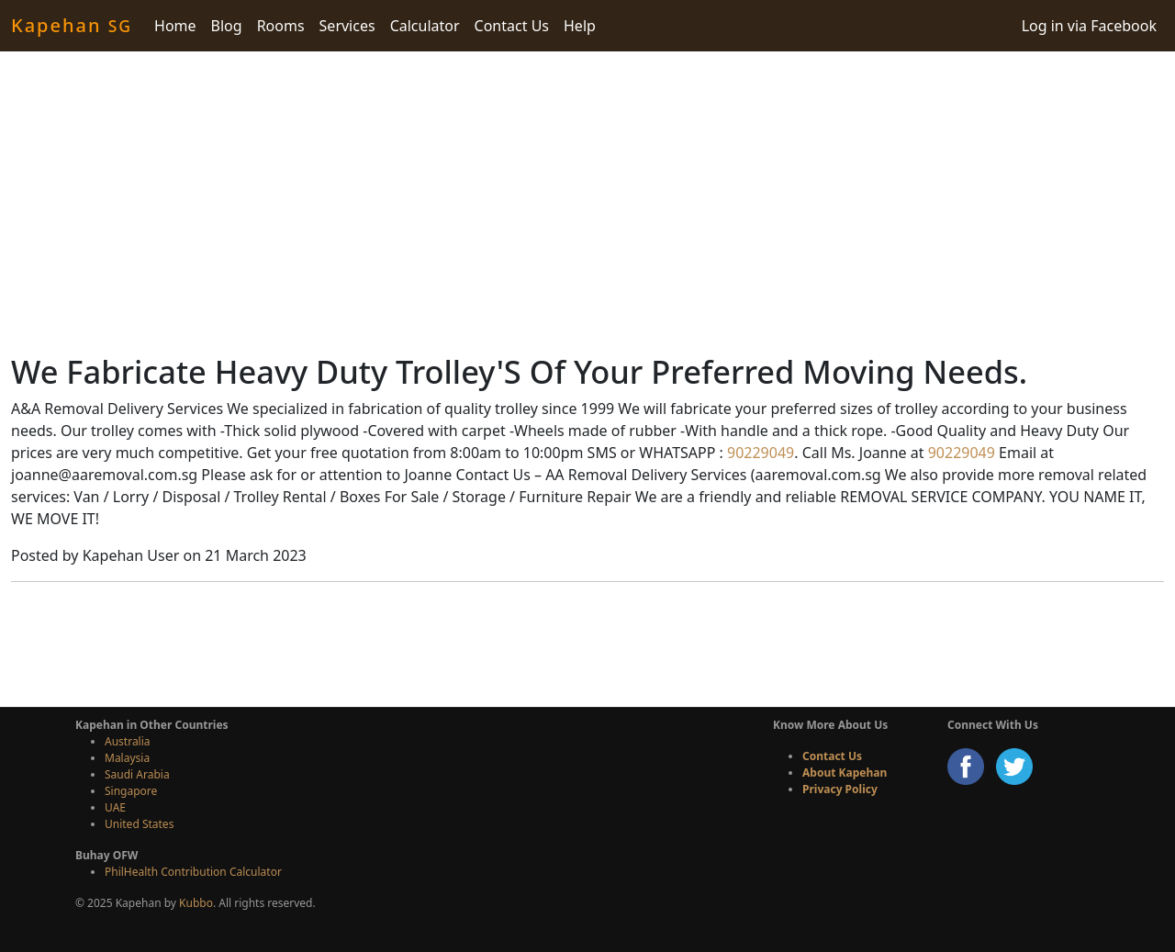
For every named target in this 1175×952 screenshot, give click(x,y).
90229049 (758, 452)
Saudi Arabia (137, 774)
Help (580, 26)
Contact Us (512, 26)
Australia (128, 741)
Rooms (281, 26)
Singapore (131, 791)
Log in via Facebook (1089, 26)
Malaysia (127, 758)
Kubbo (196, 903)
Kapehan (71, 25)
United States (139, 824)
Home (175, 26)
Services (347, 26)
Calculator (425, 26)
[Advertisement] (587, 201)
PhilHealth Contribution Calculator (193, 871)
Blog (226, 26)
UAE (115, 807)
